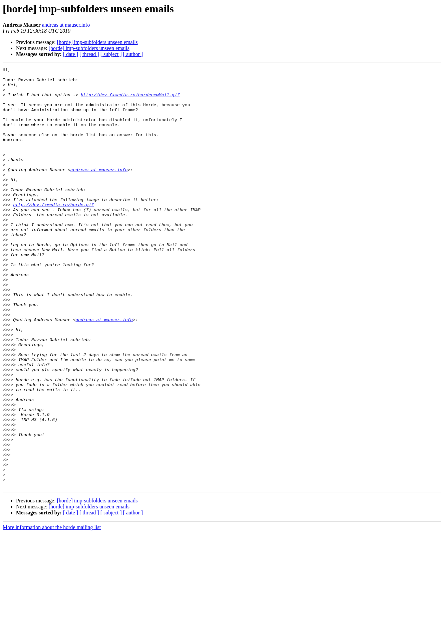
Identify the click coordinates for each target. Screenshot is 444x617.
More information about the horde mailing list (52, 611)
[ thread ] (89, 54)
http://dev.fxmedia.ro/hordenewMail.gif (130, 101)
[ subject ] (111, 54)
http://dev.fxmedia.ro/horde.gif (53, 233)
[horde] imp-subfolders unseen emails (97, 42)
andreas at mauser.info (66, 25)
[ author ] (133, 54)
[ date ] (70, 54)
